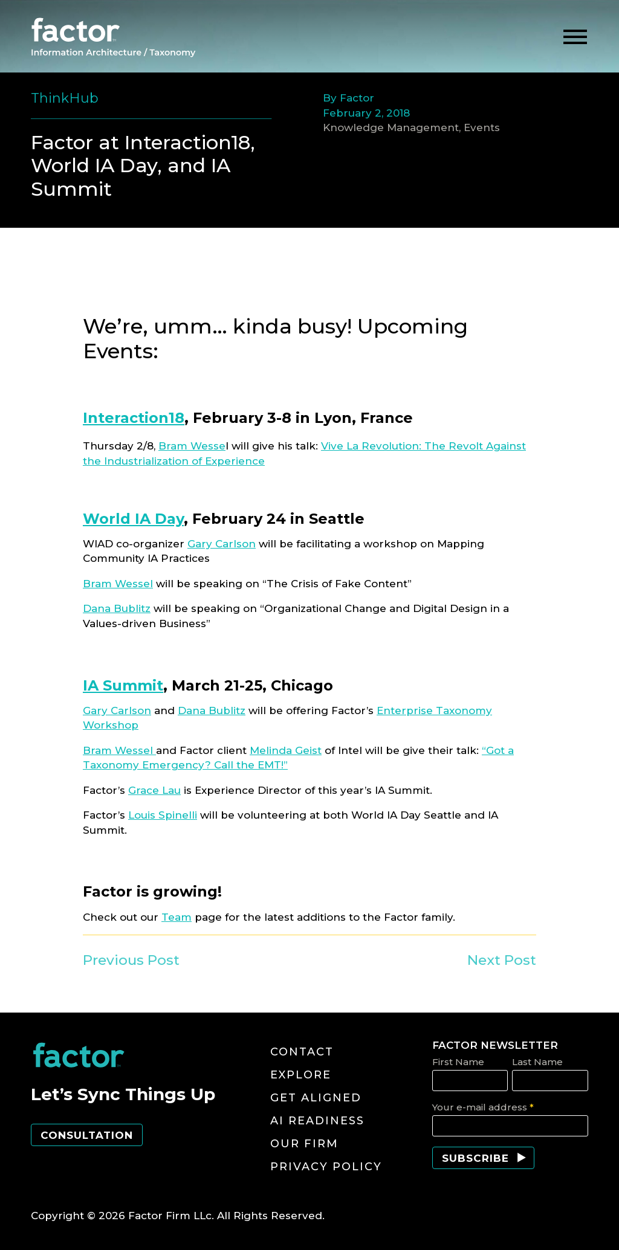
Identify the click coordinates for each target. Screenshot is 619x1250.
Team (176, 917)
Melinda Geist (286, 750)
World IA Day (133, 518)
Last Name (537, 1062)
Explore (300, 1074)
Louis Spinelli (162, 815)
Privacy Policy (326, 1166)
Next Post (501, 960)
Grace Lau (154, 790)
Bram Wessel (118, 584)
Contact (302, 1051)
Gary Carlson (221, 544)
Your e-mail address (483, 1107)
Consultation (87, 1135)
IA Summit (123, 685)
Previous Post (131, 960)
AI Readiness (317, 1120)
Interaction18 (133, 418)
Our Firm (304, 1143)
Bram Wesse (191, 446)
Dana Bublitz (117, 608)
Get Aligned (315, 1097)
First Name (458, 1062)
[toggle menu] (575, 37)
